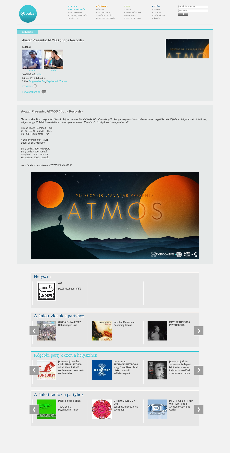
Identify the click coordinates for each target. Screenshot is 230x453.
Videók (156, 9)
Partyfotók (75, 12)
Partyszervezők (105, 18)
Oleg (39, 74)
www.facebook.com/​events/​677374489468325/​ (46, 165)
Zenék (127, 9)
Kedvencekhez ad (31, 92)
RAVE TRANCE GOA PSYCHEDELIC (179, 324)
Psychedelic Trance (56, 81)
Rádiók (156, 18)
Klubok (156, 12)
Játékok (73, 18)
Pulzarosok (103, 12)
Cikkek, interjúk (78, 15)
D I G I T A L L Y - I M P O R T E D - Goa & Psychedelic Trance (181, 403)
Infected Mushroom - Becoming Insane (125, 324)
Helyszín (42, 276)
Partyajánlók (77, 9)
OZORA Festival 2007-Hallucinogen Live (70, 324)
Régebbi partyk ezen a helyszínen (65, 355)
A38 (60, 282)
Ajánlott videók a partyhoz (59, 315)
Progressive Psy (37, 81)
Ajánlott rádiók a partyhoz (59, 394)
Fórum (100, 9)
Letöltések (158, 15)
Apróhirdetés (104, 15)
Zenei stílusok (132, 18)
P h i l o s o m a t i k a (69, 400)
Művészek (130, 15)
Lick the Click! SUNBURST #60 (70, 364)
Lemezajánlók (132, 12)
